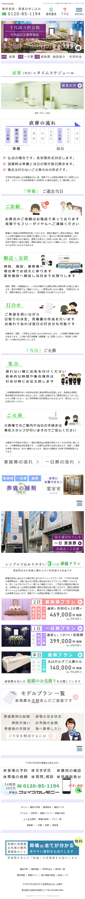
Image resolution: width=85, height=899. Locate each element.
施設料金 (47, 807)
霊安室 (34, 813)
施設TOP (24, 869)
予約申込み (47, 869)
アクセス (24, 813)
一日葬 (39, 825)
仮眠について (46, 813)
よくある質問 (29, 819)
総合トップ (63, 875)
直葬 (47, 825)
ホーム (24, 807)
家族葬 (30, 825)
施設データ (59, 807)
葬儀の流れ (60, 813)
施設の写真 (35, 807)
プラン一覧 (57, 819)
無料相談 (35, 869)
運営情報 (21, 875)
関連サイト (33, 875)
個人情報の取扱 (48, 875)
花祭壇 (55, 825)
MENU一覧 (60, 869)
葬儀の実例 (43, 819)
